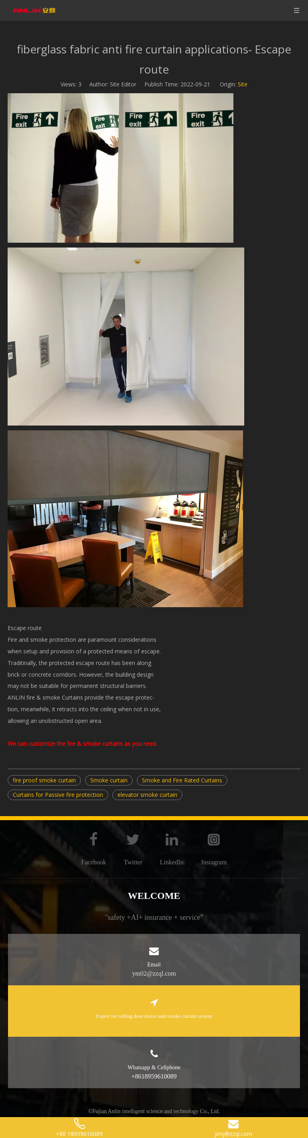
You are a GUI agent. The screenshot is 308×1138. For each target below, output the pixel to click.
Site (242, 84)
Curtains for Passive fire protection (58, 794)
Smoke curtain (109, 780)
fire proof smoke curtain (44, 780)
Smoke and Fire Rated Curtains (182, 780)
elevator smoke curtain (147, 794)
